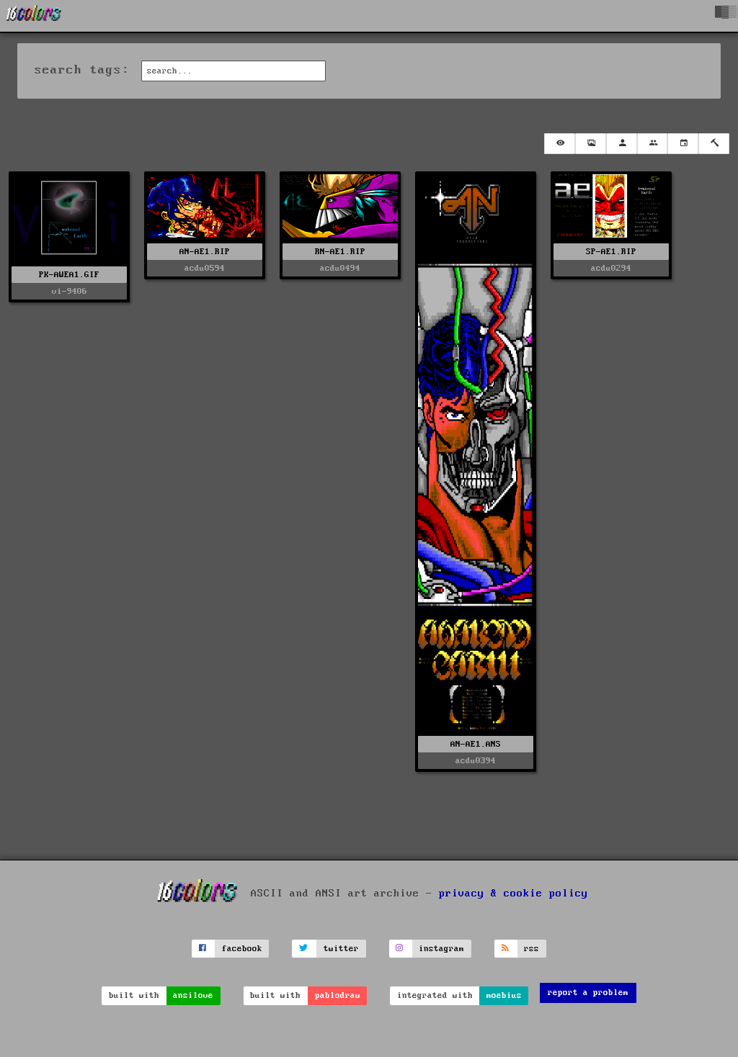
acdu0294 (611, 268)
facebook (242, 948)
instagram (441, 948)
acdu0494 (340, 268)
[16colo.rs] (34, 16)
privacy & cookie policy (513, 893)
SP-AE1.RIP (611, 251)
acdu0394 (475, 760)
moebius (504, 995)
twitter (341, 948)
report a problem (588, 992)
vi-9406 (69, 291)
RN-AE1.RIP (340, 251)
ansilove (193, 995)
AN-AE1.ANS (475, 744)
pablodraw (337, 995)
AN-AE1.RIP (204, 251)
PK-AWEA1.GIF (69, 274)
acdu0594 (204, 268)
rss (531, 948)
